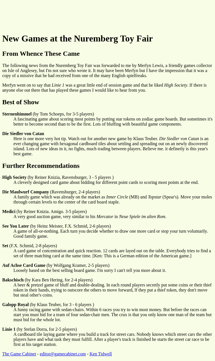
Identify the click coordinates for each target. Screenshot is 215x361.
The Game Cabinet (19, 353)
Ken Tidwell (101, 353)
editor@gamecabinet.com (63, 353)
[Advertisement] (104, 14)
